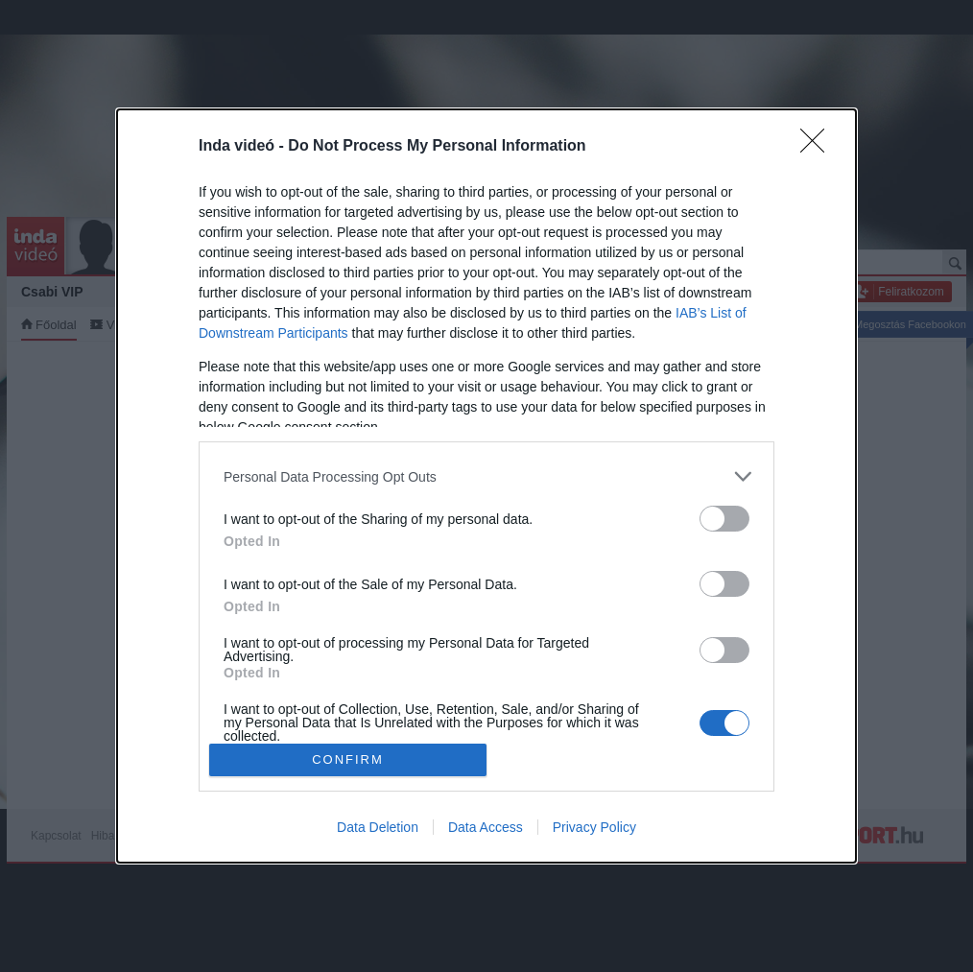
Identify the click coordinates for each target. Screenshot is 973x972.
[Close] (818, 147)
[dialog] (486, 486)
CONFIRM (348, 759)
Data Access (485, 827)
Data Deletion (377, 827)
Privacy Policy (594, 827)
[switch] (724, 519)
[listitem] (486, 476)
